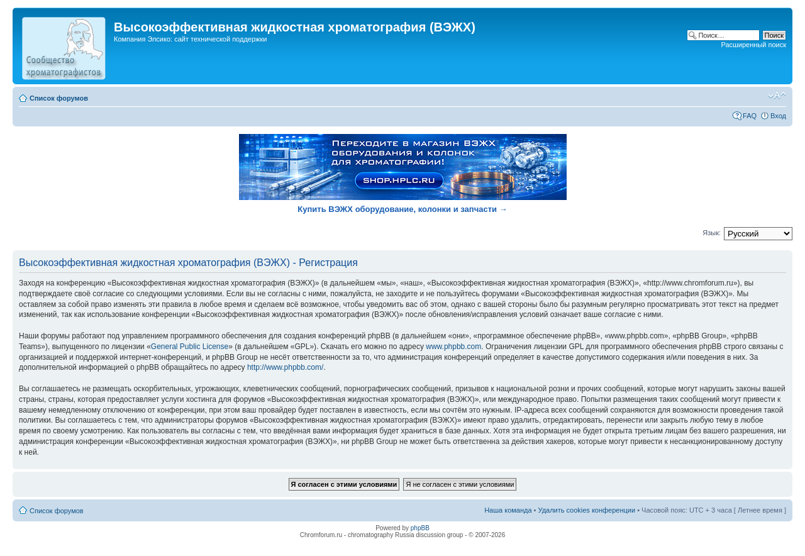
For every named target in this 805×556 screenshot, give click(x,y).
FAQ (750, 116)
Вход (778, 116)
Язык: (711, 232)
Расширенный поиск (753, 44)
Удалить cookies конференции (587, 510)
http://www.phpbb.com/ (285, 367)
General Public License (189, 346)
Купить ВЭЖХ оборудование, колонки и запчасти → (402, 209)
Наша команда (507, 510)
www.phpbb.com (453, 346)
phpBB (420, 528)
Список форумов (59, 98)
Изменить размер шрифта (777, 95)
